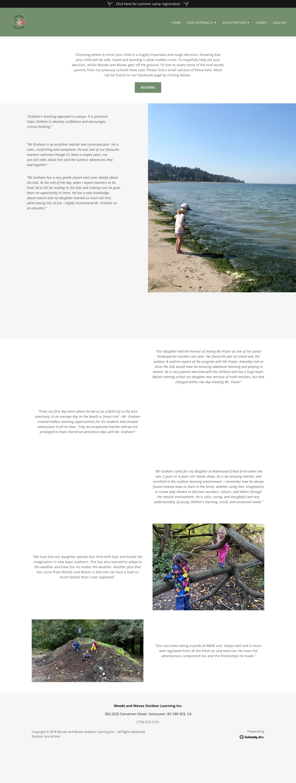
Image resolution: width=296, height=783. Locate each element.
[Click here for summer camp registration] (148, 4)
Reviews (148, 87)
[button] (202, 22)
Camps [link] (261, 23)
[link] (19, 21)
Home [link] (176, 23)
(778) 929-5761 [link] (148, 757)
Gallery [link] (280, 23)
